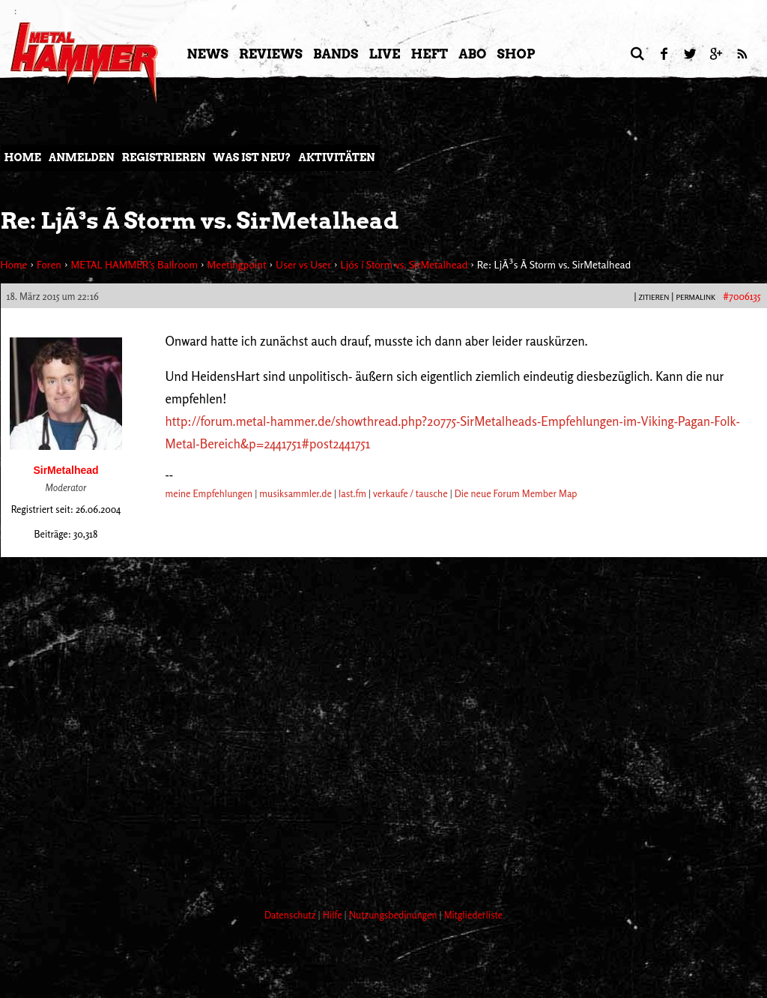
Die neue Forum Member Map (516, 493)
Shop (516, 53)
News (207, 53)
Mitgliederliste (473, 915)
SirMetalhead (65, 470)
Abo (472, 53)
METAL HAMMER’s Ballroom (134, 264)
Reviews (271, 53)
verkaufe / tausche (410, 493)
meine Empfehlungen (209, 493)
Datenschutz (291, 915)
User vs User (303, 264)
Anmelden (82, 157)
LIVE (384, 53)
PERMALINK (695, 296)
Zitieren (653, 296)
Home (22, 157)
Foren (49, 264)
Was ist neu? (252, 157)
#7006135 (741, 296)
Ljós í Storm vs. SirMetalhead (404, 264)
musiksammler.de (295, 493)
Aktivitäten (336, 157)
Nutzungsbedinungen (394, 915)
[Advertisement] (273, 840)
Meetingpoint (236, 264)
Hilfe (334, 915)
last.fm (352, 493)
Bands (336, 53)
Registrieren (164, 157)
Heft (429, 53)
